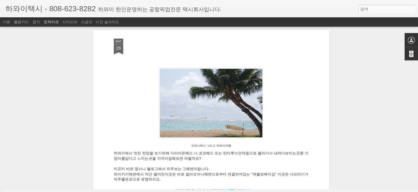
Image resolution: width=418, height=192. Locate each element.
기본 (6, 22)
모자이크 (51, 22)
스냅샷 (86, 22)
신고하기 (243, 188)
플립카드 (21, 22)
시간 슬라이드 (107, 22)
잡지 (36, 22)
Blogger (231, 188)
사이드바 (69, 22)
